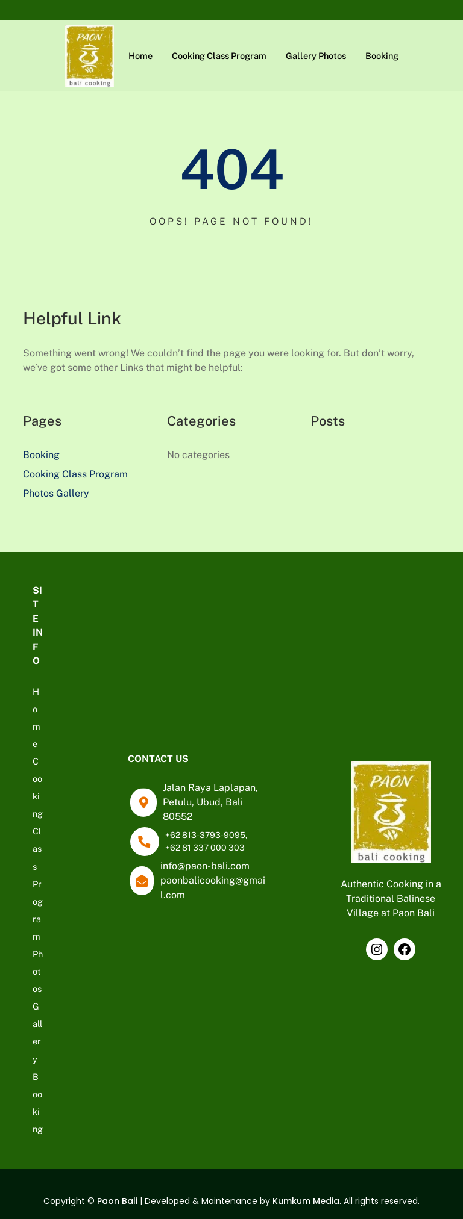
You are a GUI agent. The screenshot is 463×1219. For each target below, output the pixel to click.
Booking (41, 455)
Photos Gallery (56, 493)
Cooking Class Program (75, 474)
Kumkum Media (305, 1201)
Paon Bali (117, 1201)
